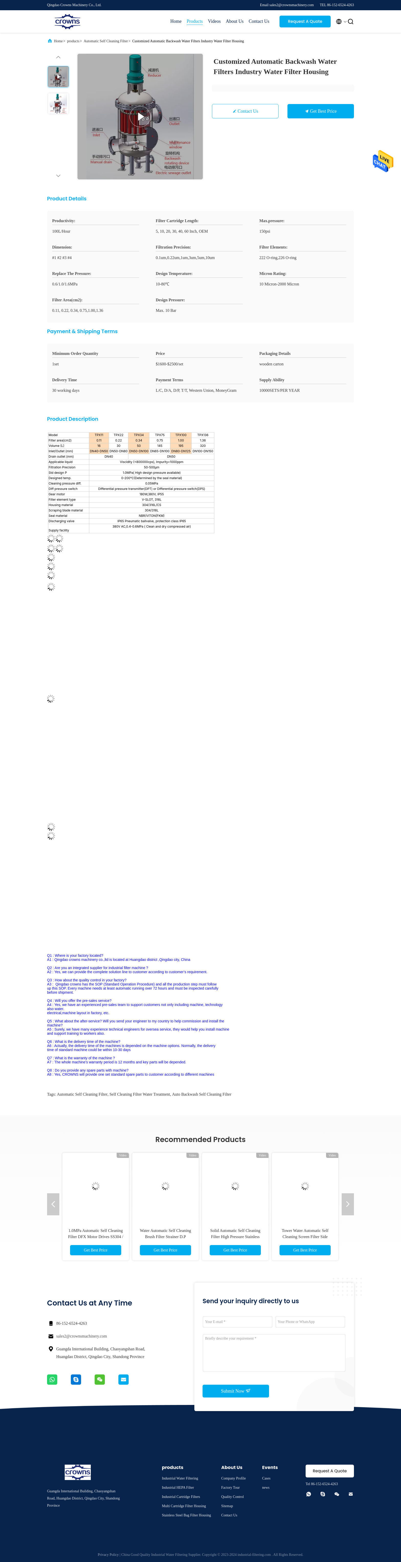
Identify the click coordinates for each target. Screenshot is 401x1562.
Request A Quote (305, 21)
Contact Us (259, 21)
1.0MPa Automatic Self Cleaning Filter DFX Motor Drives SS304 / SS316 (95, 1236)
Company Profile (233, 1478)
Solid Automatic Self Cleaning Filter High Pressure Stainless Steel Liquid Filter (235, 1236)
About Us (235, 21)
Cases (266, 1478)
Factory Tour (230, 1487)
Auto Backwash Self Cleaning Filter (201, 1094)
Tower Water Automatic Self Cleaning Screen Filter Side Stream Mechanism (305, 1236)
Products (195, 21)
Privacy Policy (108, 1555)
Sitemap (227, 1506)
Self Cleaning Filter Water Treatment (139, 1094)
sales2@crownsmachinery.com (81, 1336)
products (73, 41)
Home (176, 21)
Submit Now (236, 1391)
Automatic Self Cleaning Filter (106, 41)
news (266, 1487)
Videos (214, 21)
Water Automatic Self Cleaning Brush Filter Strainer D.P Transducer (165, 1236)
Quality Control (232, 1497)
